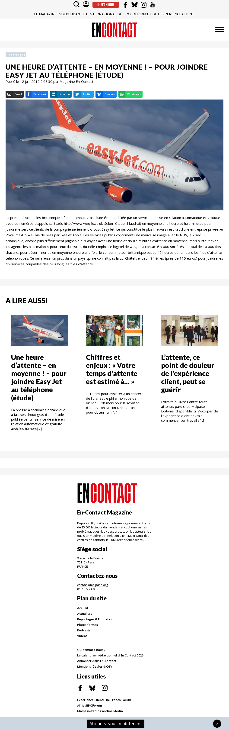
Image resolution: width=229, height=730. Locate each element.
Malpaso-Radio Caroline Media (100, 711)
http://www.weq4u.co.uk (83, 223)
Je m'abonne (105, 4)
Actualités (84, 613)
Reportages (16, 55)
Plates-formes (87, 625)
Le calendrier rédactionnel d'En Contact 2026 (110, 655)
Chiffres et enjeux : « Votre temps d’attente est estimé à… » (111, 369)
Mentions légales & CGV (94, 666)
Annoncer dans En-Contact (96, 661)
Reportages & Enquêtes (94, 619)
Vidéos (82, 636)
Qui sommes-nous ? (91, 650)
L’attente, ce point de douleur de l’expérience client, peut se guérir (187, 373)
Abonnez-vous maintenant (115, 723)
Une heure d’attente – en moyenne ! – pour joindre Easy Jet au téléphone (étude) (39, 377)
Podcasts (83, 630)
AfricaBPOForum (89, 705)
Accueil (82, 608)
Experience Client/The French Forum (104, 700)
